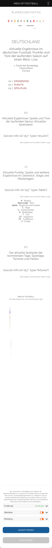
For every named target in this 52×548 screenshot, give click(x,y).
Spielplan (20, 88)
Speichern (26, 540)
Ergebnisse (21, 81)
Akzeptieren (26, 530)
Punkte (19, 84)
